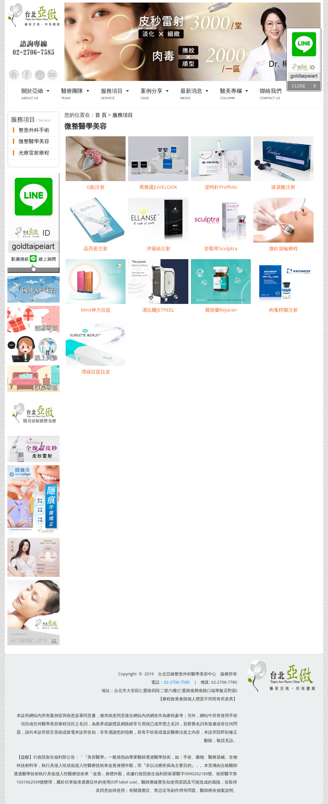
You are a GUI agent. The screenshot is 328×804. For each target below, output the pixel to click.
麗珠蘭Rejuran (221, 309)
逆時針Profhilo (221, 187)
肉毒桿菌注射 (283, 309)
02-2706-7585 (177, 682)
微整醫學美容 (34, 141)
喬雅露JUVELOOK (158, 187)
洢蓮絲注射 (158, 248)
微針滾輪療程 (283, 248)
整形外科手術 (34, 129)
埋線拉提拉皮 (95, 371)
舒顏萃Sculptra (220, 248)
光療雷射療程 (34, 152)
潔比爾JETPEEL (158, 309)
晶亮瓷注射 (96, 248)
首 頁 (101, 114)
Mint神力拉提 (96, 309)
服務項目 (122, 114)
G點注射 (96, 187)
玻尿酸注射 (283, 187)
